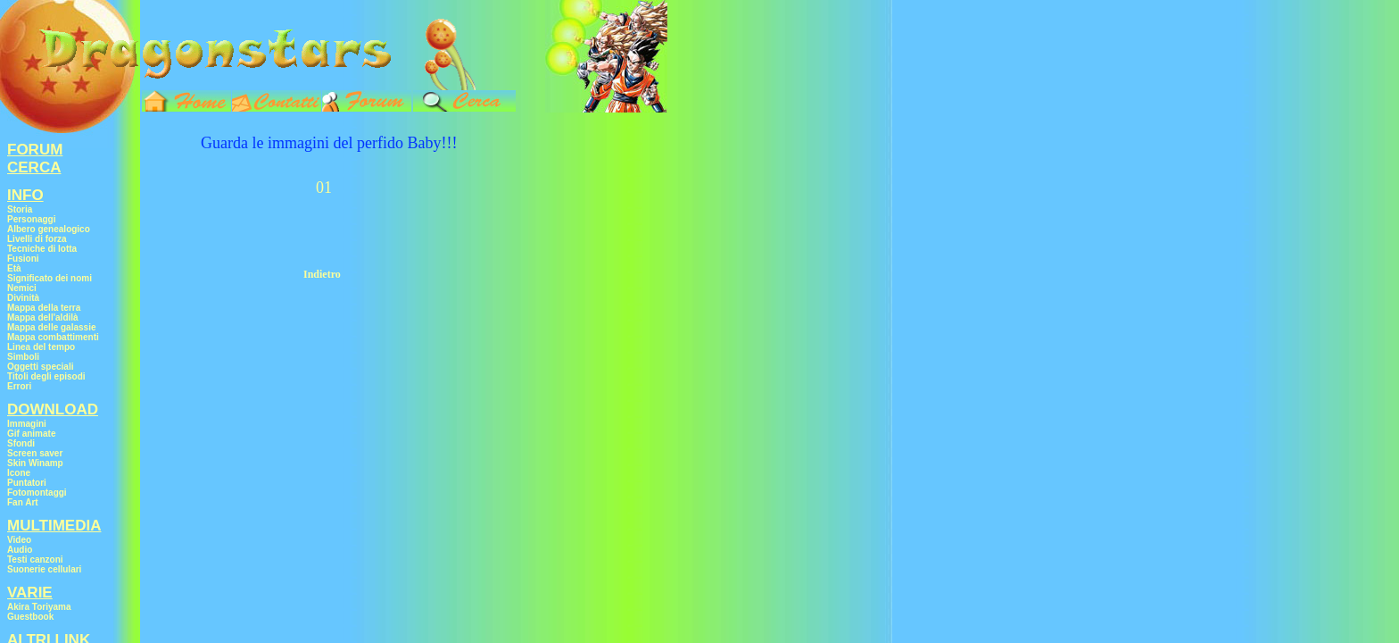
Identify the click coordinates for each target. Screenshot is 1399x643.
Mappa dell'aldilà (43, 317)
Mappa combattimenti (53, 337)
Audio (19, 550)
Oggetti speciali (40, 367)
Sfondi (21, 443)
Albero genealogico (48, 229)
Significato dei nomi (49, 278)
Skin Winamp (35, 463)
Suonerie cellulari (44, 569)
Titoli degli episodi (46, 376)
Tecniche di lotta (42, 249)
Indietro (322, 274)
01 (324, 187)
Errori (19, 386)
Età (14, 268)
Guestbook (30, 617)
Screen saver (34, 453)
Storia (19, 209)
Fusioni (23, 258)
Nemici (22, 288)
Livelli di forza (37, 239)
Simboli (23, 357)
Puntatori (26, 483)
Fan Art (22, 502)
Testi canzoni (35, 559)
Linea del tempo (41, 347)
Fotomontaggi (37, 492)
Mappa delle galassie (51, 327)
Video (19, 540)
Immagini (26, 424)
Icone (18, 473)
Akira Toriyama (39, 607)
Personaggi (31, 219)
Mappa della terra (43, 308)
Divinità (23, 298)
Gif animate (31, 433)
